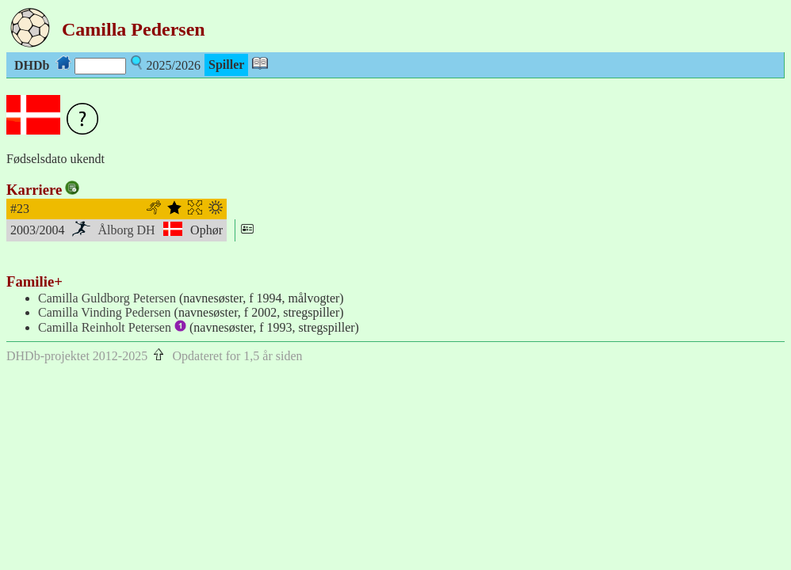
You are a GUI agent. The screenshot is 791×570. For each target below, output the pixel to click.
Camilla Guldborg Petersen (107, 298)
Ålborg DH (126, 230)
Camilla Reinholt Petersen (112, 327)
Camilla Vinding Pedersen (104, 312)
